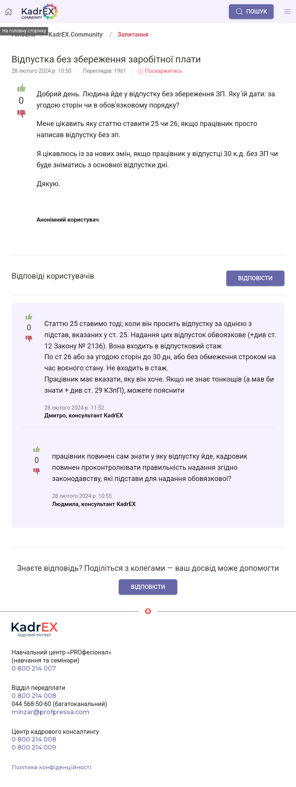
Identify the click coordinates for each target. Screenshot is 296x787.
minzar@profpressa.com (50, 712)
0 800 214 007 (34, 668)
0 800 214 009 (34, 747)
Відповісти (255, 278)
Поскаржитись (160, 71)
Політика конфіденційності (51, 767)
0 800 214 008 (34, 696)
